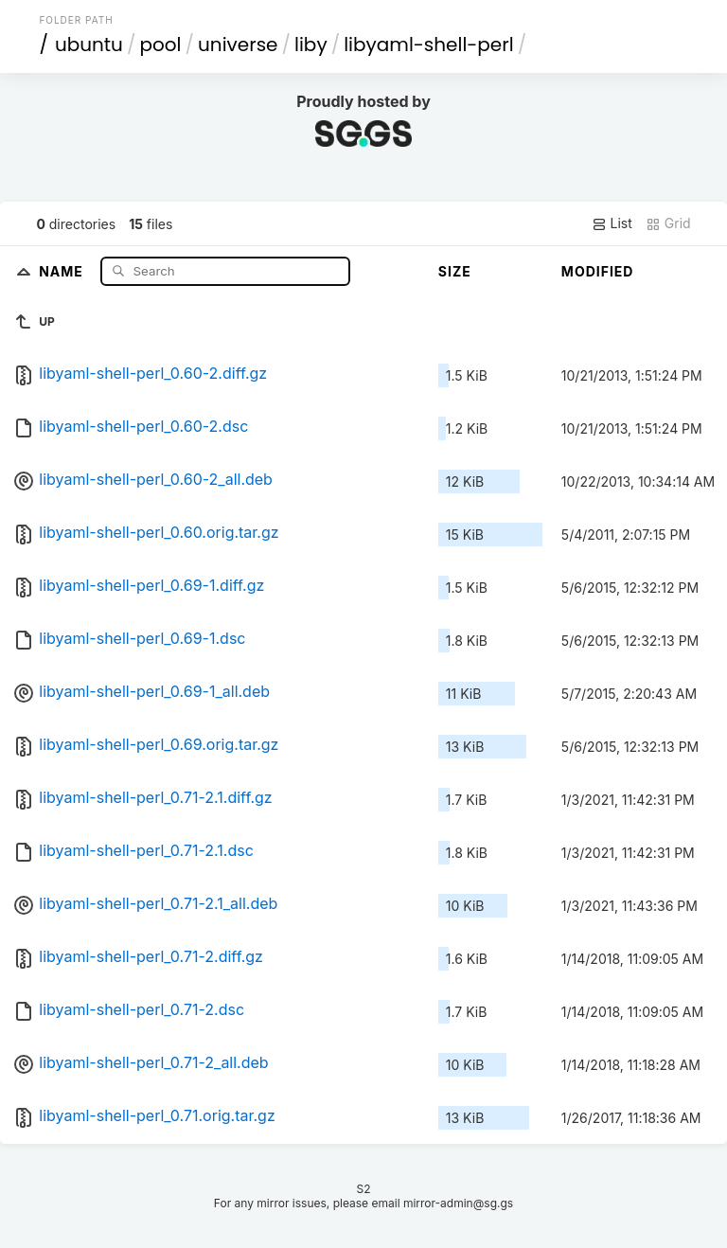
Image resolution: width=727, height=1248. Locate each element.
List (612, 223)
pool (160, 44)
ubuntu (89, 44)
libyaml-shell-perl (428, 44)
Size (454, 271)
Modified (597, 271)
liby (311, 44)
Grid (668, 223)
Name (63, 270)
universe (237, 44)
